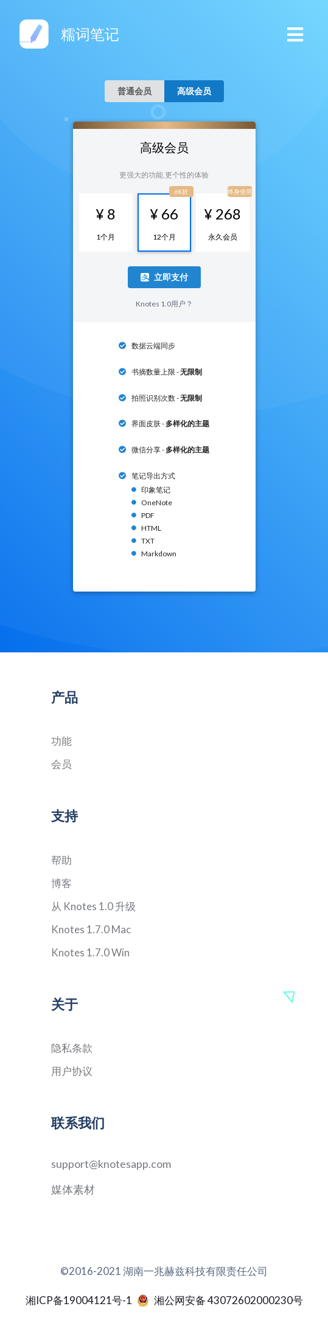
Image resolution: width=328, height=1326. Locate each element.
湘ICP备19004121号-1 (79, 1300)
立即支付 (164, 277)
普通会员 (134, 91)
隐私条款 (71, 1047)
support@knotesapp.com (111, 1163)
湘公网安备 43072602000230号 (220, 1300)
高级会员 (194, 91)
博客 (61, 883)
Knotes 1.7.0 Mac (91, 929)
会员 (61, 764)
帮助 (61, 860)
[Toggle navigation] (296, 34)
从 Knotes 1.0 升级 (93, 906)
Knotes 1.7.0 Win (90, 952)
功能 (61, 740)
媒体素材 (73, 1189)
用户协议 (71, 1071)
